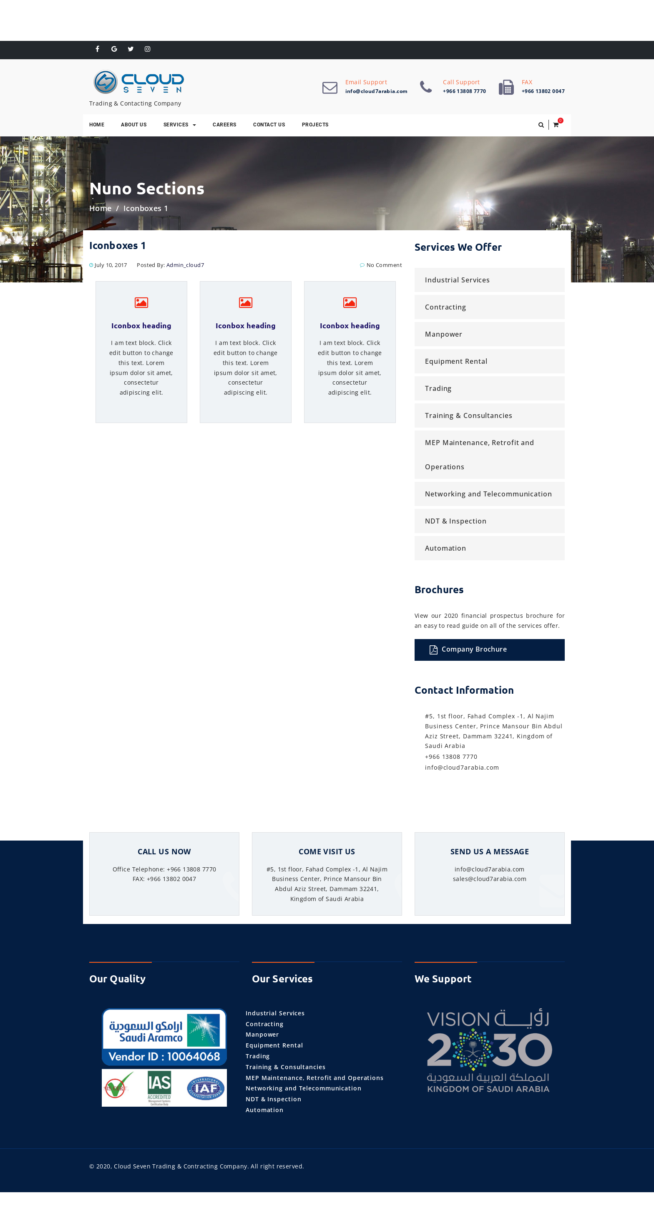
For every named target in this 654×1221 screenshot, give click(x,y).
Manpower (444, 335)
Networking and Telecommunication (488, 495)
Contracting (445, 308)
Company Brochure (468, 650)
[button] (541, 126)
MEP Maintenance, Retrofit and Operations (479, 456)
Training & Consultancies (469, 416)
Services (180, 125)
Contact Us (269, 125)
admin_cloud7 (185, 265)
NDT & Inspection (455, 522)
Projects (315, 125)
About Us (133, 125)
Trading (438, 389)
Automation (445, 549)
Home (96, 125)
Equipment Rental (456, 362)
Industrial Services (457, 281)
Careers (224, 125)
